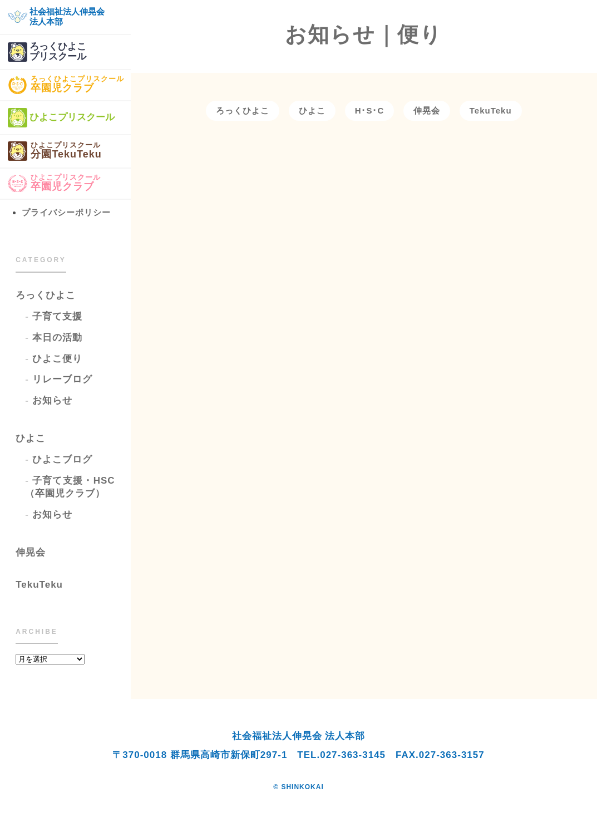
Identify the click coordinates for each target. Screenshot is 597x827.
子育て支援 (57, 316)
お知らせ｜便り (363, 34)
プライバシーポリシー (66, 212)
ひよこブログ (62, 459)
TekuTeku (39, 584)
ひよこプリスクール (61, 117)
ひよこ (31, 438)
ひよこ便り (57, 358)
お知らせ (52, 400)
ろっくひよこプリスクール (47, 52)
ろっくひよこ (46, 295)
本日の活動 (57, 337)
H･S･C (369, 110)
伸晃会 (31, 552)
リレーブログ (62, 379)
